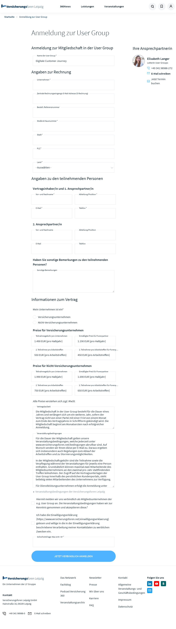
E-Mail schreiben (158, 73)
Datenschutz (125, 606)
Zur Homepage (22, 6)
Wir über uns (96, 591)
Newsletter (95, 577)
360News (65, 6)
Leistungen (87, 6)
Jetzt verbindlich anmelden (73, 556)
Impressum (124, 599)
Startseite (9, 16)
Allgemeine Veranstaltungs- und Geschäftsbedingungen (131, 588)
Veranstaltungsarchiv (72, 602)
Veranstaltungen (114, 6)
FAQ (91, 605)
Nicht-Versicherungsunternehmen (57, 322)
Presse (93, 584)
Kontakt (122, 577)
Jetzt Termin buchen (156, 81)
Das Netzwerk (68, 577)
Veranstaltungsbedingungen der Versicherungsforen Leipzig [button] (70, 491)
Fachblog (65, 584)
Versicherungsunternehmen (54, 317)
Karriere (94, 598)
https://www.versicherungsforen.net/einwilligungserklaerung (72, 519)
